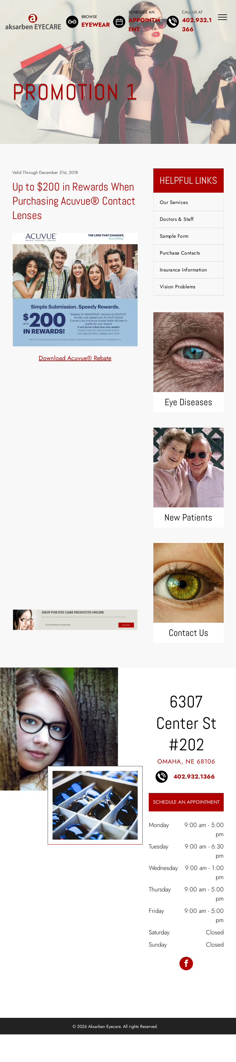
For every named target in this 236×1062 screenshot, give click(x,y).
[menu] (222, 17)
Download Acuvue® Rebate (75, 358)
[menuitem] (188, 202)
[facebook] (186, 964)
